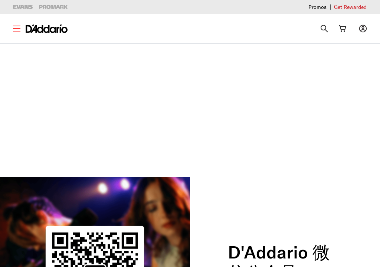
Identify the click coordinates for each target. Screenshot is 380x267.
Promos (317, 7)
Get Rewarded (350, 7)
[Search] (324, 28)
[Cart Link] (342, 28)
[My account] (363, 28)
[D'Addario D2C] (47, 28)
